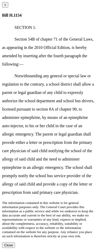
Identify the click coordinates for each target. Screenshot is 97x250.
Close (8, 245)
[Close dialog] (5, 5)
